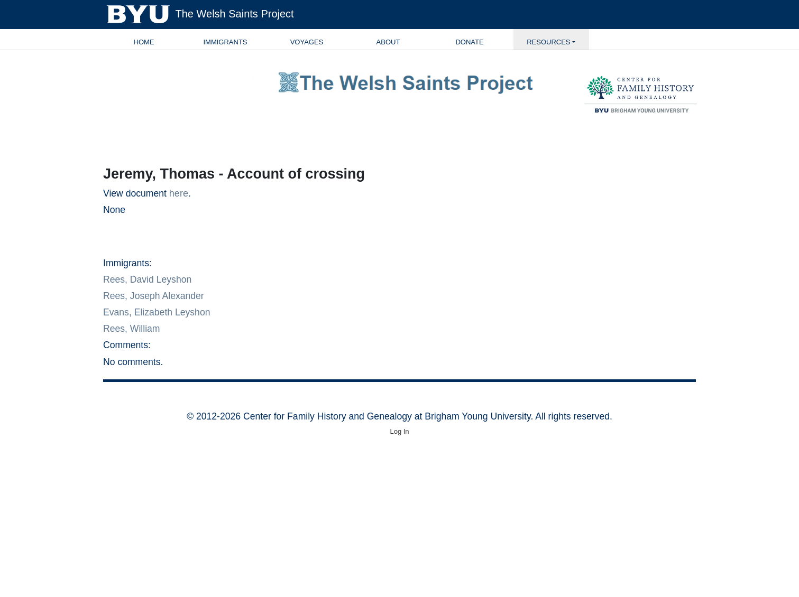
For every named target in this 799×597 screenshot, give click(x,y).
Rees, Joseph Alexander (153, 296)
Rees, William (131, 328)
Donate (469, 42)
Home (144, 42)
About (388, 42)
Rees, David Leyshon (147, 279)
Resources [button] (548, 42)
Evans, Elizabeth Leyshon (156, 312)
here (178, 193)
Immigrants (225, 42)
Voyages (307, 42)
